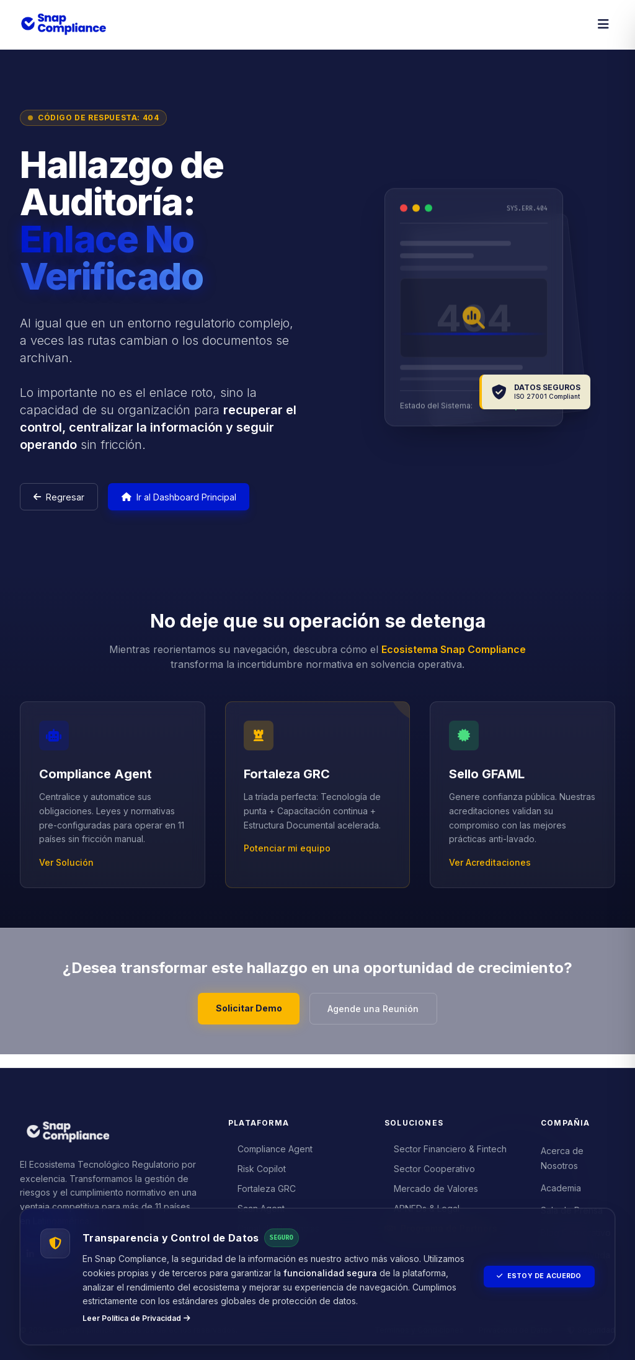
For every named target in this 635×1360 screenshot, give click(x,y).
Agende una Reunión (378, 1017)
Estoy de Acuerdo (533, 1269)
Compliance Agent (270, 1145)
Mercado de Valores (431, 1185)
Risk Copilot (257, 1165)
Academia (561, 1185)
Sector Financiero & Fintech (445, 1145)
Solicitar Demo (243, 1016)
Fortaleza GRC (262, 1185)
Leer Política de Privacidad (136, 1318)
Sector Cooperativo (430, 1165)
